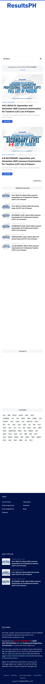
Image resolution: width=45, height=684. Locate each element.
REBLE (16, 437)
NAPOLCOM (12, 431)
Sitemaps (5, 512)
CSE (40, 418)
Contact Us (23, 678)
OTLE (10, 434)
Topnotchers (27, 502)
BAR (9, 415)
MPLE (39, 428)
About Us (6, 675)
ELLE (19, 424)
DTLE (36, 421)
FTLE (39, 424)
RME (33, 437)
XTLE (31, 440)
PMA (25, 434)
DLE (23, 421)
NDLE (19, 431)
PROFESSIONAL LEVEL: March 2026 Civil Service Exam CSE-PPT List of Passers (25, 238)
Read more (7, 121)
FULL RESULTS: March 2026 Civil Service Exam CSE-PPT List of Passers (25, 207)
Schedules (26, 505)
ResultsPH (30, 681)
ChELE (17, 421)
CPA (17, 418)
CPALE (23, 418)
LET (15, 428)
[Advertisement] (22, 32)
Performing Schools (8, 505)
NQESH (31, 431)
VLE (26, 440)
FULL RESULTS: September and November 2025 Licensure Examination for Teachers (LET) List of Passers (21, 108)
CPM (28, 418)
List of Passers (6, 502)
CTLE (11, 421)
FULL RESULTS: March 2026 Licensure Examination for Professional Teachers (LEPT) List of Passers (25, 197)
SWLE (20, 440)
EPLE (24, 424)
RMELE (39, 437)
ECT (9, 424)
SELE (9, 440)
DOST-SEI (29, 421)
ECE (4, 424)
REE (22, 437)
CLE (13, 418)
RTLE (4, 440)
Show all (22, 70)
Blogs (24, 509)
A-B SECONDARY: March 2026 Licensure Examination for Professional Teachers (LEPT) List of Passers (25, 248)
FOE (34, 424)
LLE (19, 428)
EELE (14, 424)
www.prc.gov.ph (14, 653)
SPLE (15, 440)
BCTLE (14, 415)
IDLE (10, 428)
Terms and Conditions (25, 675)
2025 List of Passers (8, 102)
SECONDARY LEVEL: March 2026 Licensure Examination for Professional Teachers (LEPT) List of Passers (26, 217)
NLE (25, 431)
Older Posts (37, 181)
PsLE (4, 437)
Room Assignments (8, 509)
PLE (21, 434)
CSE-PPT (5, 421)
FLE (30, 424)
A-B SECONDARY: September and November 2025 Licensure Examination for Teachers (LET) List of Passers (21, 161)
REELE (27, 437)
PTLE (35, 434)
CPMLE (35, 418)
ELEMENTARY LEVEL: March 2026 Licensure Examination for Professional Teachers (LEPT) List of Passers (26, 228)
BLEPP (21, 415)
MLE (34, 428)
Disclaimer (14, 675)
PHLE (15, 434)
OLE (36, 431)
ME (24, 428)
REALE (10, 437)
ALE (4, 415)
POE (30, 434)
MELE (29, 428)
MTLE (4, 431)
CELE (32, 415)
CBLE (26, 415)
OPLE (4, 434)
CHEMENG (6, 418)
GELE (4, 428)
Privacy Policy (37, 675)
